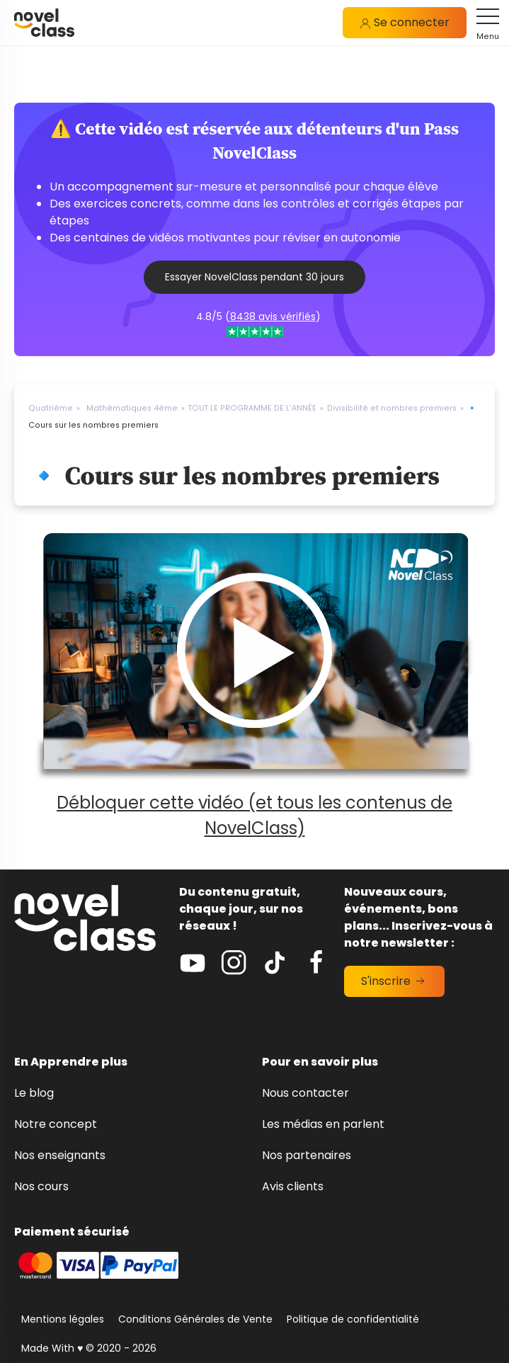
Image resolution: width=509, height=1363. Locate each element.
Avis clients (293, 1186)
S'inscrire (394, 981)
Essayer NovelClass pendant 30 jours (254, 277)
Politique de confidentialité (353, 1319)
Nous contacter (305, 1093)
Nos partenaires (306, 1155)
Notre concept (55, 1124)
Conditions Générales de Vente (195, 1319)
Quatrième (50, 408)
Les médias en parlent (323, 1124)
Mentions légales (62, 1319)
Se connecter (405, 22)
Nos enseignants (59, 1155)
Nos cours (41, 1186)
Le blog (34, 1093)
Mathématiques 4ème (132, 408)
